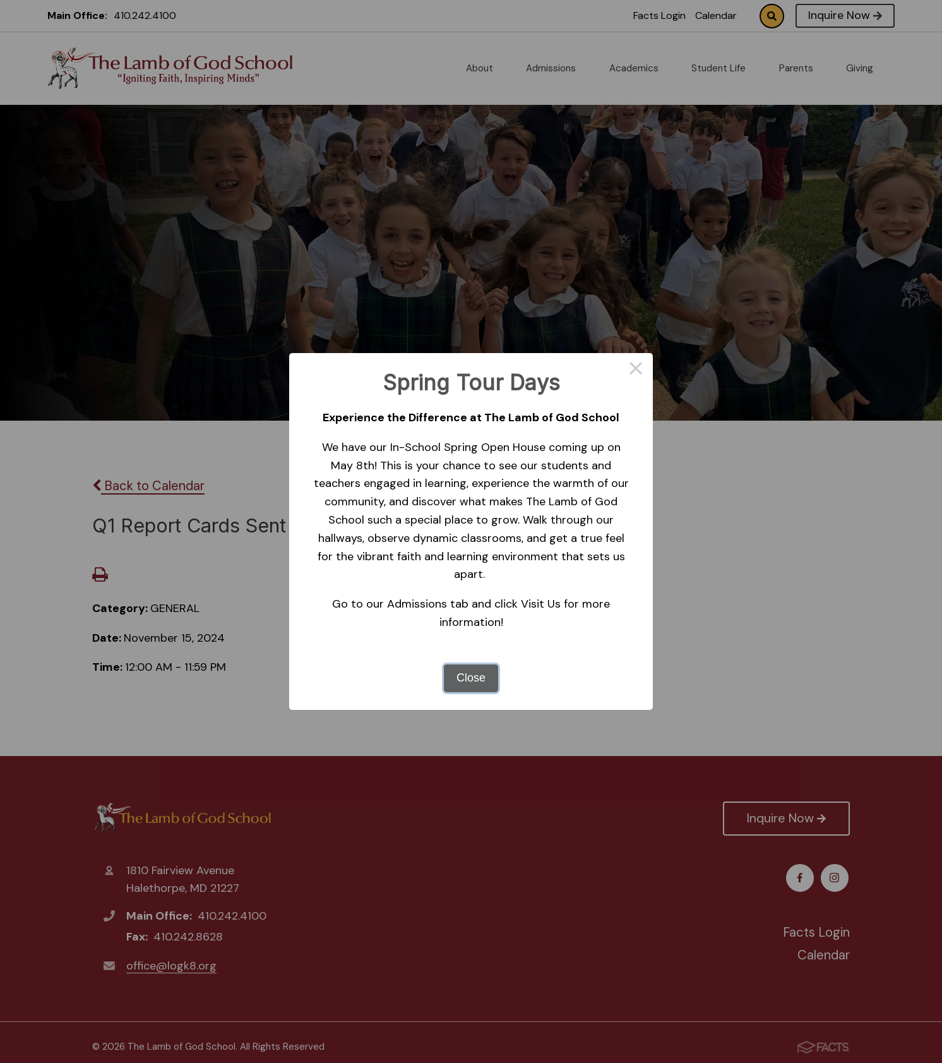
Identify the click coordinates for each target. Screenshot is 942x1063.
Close (471, 677)
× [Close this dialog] (635, 370)
